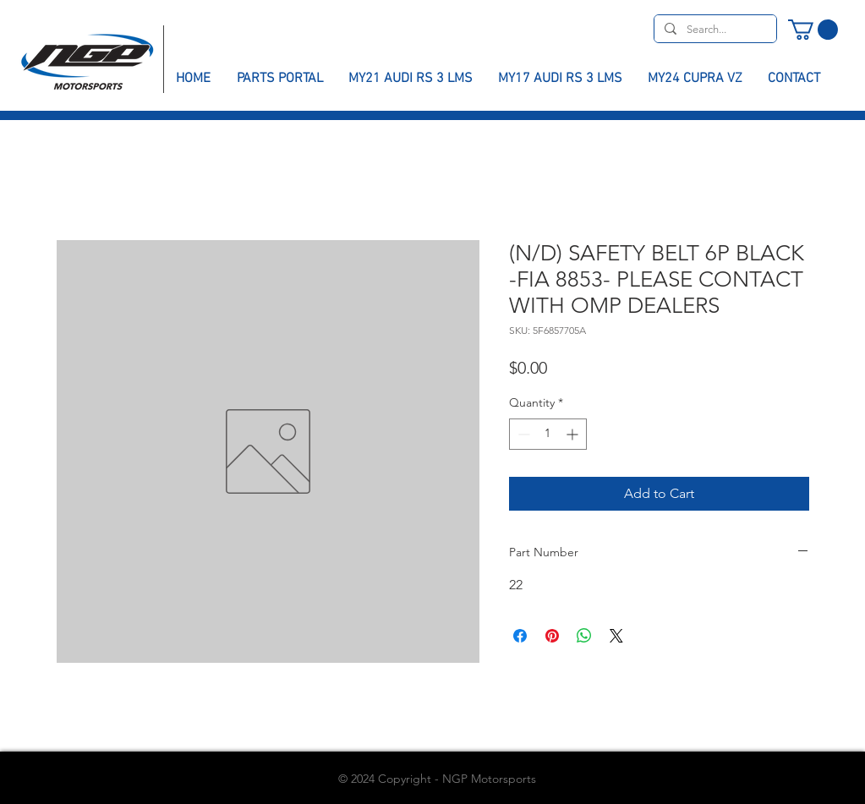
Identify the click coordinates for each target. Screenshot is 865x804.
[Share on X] (616, 636)
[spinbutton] (548, 434)
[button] (813, 29)
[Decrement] (522, 434)
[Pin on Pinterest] (552, 636)
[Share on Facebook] (520, 636)
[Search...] (714, 29)
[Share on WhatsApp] (584, 636)
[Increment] (573, 434)
